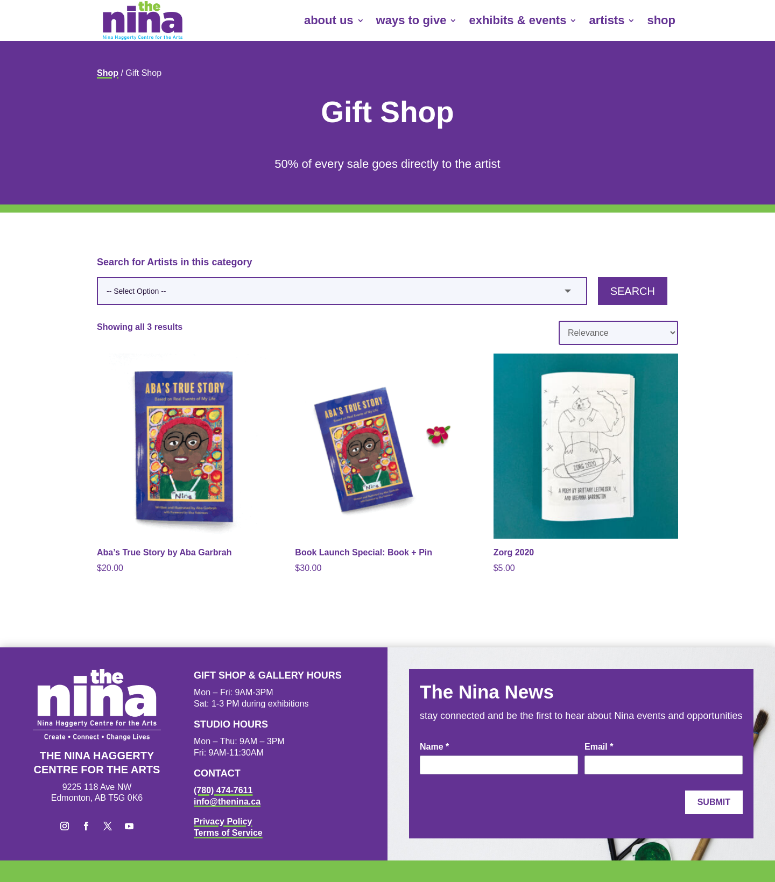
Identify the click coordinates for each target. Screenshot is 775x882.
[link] (143, 20)
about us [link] (329, 20)
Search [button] (632, 291)
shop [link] (661, 20)
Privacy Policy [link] (223, 821)
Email (598, 746)
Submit (714, 802)
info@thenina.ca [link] (227, 801)
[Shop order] (618, 333)
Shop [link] (107, 72)
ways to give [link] (411, 20)
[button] (64, 826)
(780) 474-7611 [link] (223, 790)
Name (434, 746)
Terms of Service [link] (228, 832)
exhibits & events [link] (517, 20)
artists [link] (606, 20)
